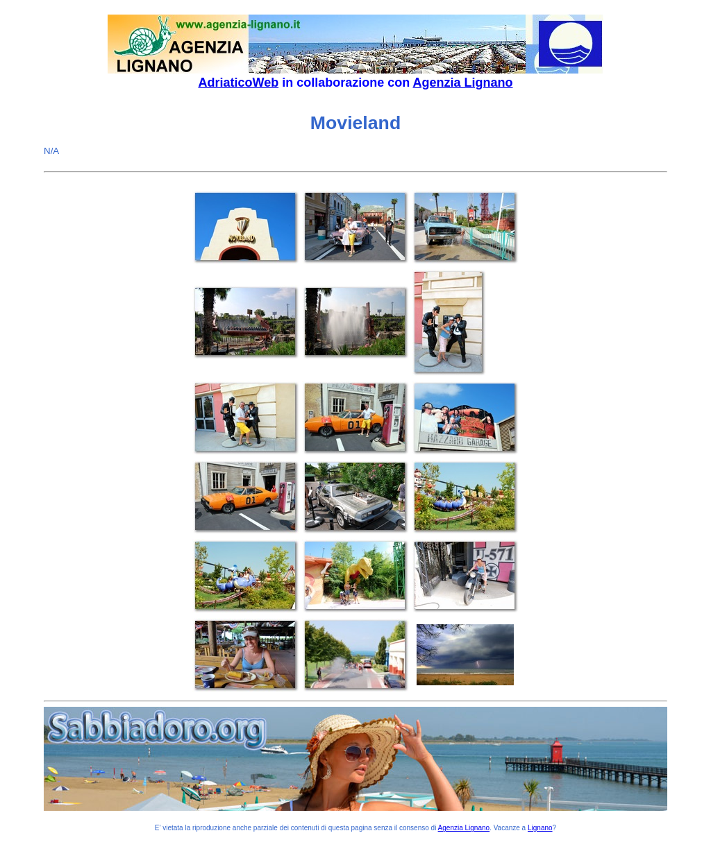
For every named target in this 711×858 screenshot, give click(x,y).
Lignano (540, 828)
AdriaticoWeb (238, 82)
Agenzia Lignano (463, 82)
